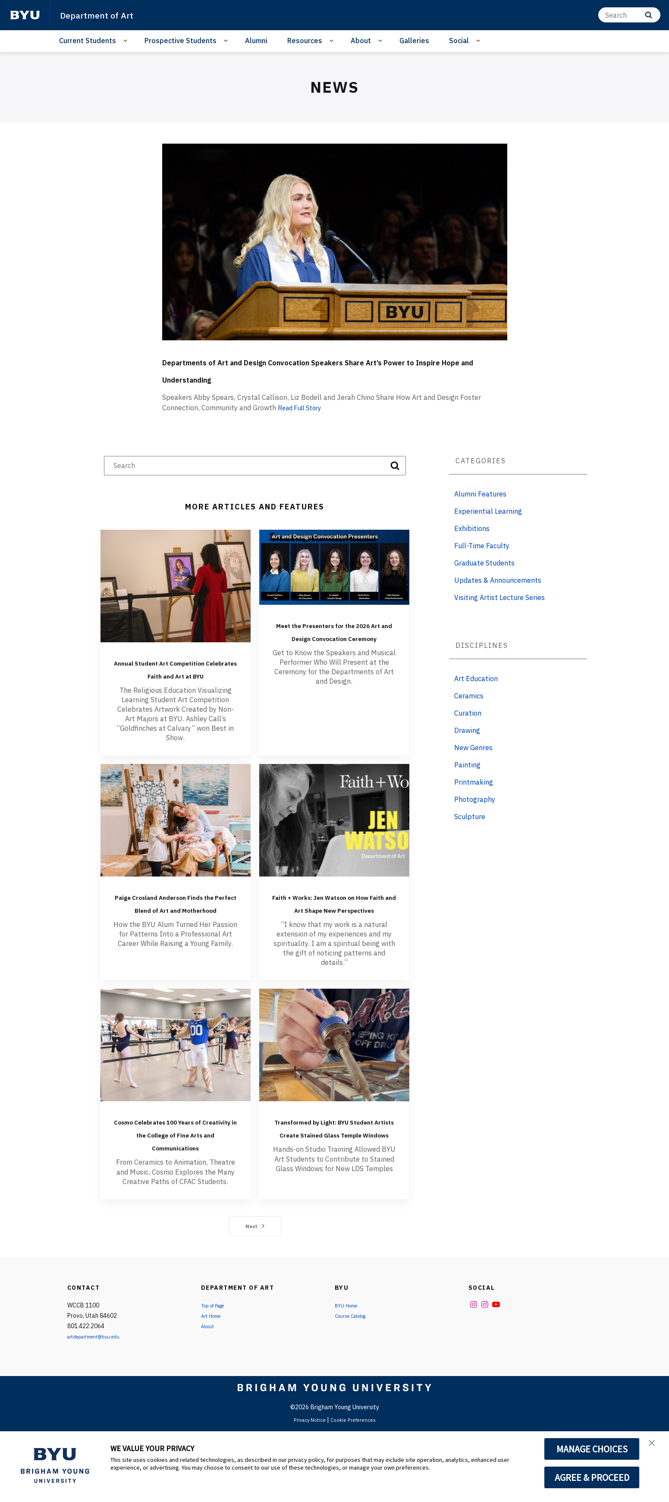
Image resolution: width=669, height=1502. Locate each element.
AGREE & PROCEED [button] (592, 1477)
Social (459, 40)
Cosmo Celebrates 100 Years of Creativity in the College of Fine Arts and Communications (175, 1196)
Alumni (256, 40)
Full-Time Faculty (481, 563)
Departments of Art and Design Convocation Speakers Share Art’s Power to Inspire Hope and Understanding (322, 376)
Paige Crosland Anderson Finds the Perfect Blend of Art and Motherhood (175, 939)
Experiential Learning (488, 528)
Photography (474, 816)
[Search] (629, 14)
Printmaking (473, 799)
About (361, 40)
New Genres (473, 764)
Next (254, 1295)
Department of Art (103, 15)
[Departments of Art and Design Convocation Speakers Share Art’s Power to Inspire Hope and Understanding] (334, 242)
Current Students (87, 40)
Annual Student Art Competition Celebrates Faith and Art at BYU (175, 692)
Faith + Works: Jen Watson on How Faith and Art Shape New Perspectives (334, 945)
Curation (467, 730)
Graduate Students (484, 580)
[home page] (25, 15)
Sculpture (469, 834)
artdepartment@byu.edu (100, 1405)
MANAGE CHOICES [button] (592, 1449)
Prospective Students (180, 40)
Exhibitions (472, 545)
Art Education (476, 695)
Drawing (467, 747)
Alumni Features (480, 511)
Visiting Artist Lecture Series (499, 614)
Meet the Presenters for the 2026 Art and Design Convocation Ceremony (334, 654)
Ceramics (469, 713)
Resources (304, 40)
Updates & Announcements (497, 597)
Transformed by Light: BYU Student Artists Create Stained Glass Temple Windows (334, 1196)
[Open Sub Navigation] (126, 41)
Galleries (414, 40)
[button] (654, 1447)
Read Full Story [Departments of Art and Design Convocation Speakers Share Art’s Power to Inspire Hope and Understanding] (302, 425)
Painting (467, 782)
